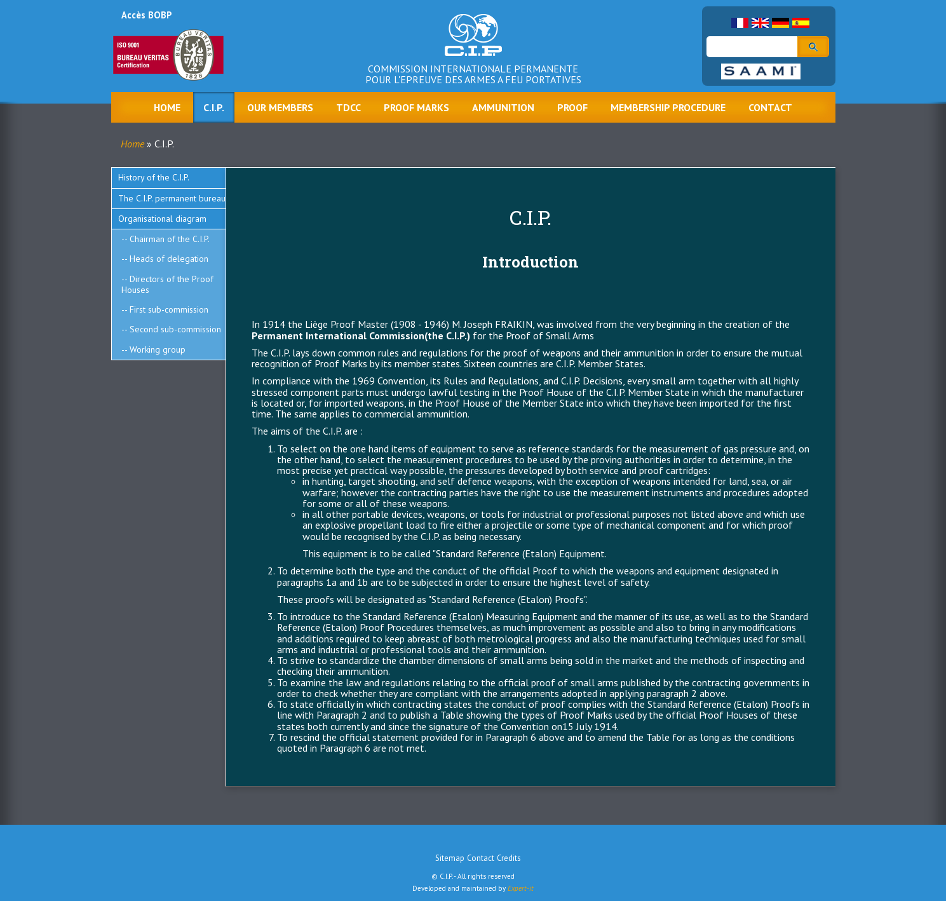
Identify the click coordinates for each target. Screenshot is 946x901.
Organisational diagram (162, 218)
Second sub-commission (175, 329)
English (760, 23)
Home (167, 107)
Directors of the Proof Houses (167, 284)
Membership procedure (668, 107)
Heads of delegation (169, 258)
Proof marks (416, 107)
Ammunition (503, 107)
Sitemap (449, 858)
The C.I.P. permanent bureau (172, 198)
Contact (770, 107)
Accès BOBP (146, 15)
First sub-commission (169, 309)
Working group (158, 349)
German (780, 23)
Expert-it (521, 888)
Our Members (280, 107)
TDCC (348, 107)
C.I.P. (213, 107)
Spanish (800, 23)
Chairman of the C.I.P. (170, 239)
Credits (509, 858)
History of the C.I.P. (153, 177)
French (739, 23)
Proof (572, 107)
